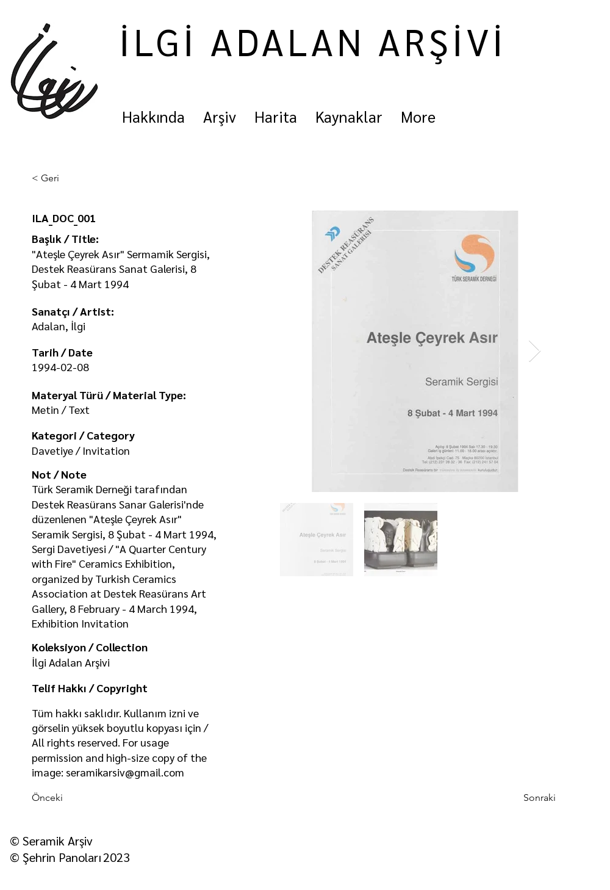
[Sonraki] (525, 798)
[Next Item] (535, 351)
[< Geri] (72, 178)
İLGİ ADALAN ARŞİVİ (313, 41)
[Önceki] (72, 798)
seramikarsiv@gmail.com (125, 772)
